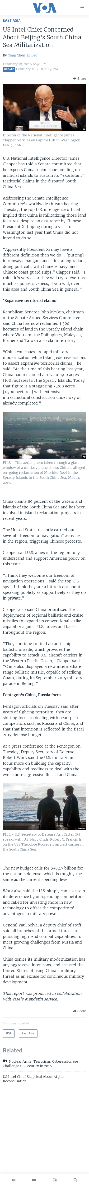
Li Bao (32, 55)
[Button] (79, 78)
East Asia (12, 21)
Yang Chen (16, 55)
